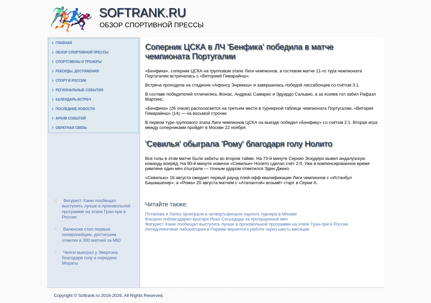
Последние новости (75, 109)
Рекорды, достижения (77, 71)
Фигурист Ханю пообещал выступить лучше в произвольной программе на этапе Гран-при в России (96, 209)
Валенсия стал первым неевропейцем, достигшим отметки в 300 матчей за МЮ (91, 235)
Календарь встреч (73, 99)
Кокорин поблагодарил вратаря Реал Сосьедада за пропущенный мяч (216, 219)
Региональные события (79, 90)
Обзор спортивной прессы (82, 52)
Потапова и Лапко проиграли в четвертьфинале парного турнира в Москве (221, 213)
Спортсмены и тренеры (78, 62)
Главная (64, 43)
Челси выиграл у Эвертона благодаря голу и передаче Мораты (90, 258)
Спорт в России (71, 80)
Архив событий (71, 118)
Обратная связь (71, 128)
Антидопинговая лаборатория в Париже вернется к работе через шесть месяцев (227, 229)
